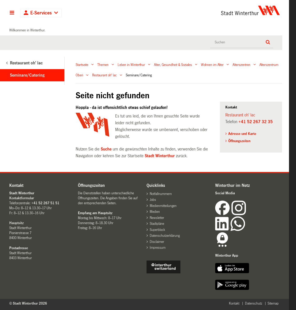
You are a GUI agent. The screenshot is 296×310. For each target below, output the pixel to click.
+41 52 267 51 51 (45, 203)
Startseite (82, 64)
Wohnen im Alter (212, 64)
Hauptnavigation (11, 13)
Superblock (157, 230)
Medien (155, 212)
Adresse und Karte (242, 134)
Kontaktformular (21, 198)
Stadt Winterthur (160, 156)
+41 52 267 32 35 (255, 122)
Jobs (153, 200)
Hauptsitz (16, 223)
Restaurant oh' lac (104, 75)
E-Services (41, 13)
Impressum (157, 247)
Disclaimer (157, 242)
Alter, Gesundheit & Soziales (173, 64)
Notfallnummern (161, 194)
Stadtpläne (157, 223)
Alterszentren (241, 64)
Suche (106, 149)
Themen (103, 64)
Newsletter (157, 218)
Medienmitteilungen (163, 206)
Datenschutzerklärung (165, 235)
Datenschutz (253, 303)
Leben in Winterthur (131, 64)
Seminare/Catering (27, 75)
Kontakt (234, 303)
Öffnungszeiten (239, 141)
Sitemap (273, 303)
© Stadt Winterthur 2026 (28, 303)
